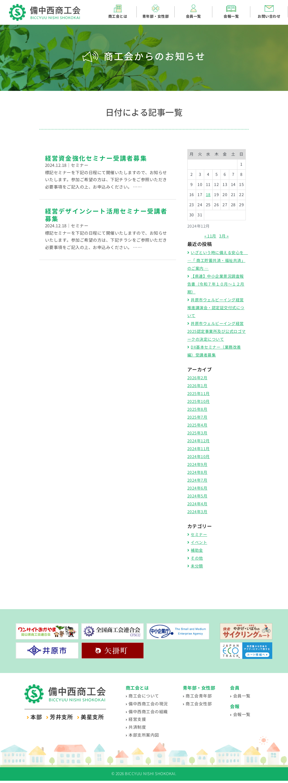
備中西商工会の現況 (149, 704)
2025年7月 (197, 417)
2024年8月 (197, 472)
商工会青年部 (202, 696)
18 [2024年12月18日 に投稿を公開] (208, 194)
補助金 (197, 550)
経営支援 (138, 720)
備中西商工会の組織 (149, 712)
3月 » (224, 236)
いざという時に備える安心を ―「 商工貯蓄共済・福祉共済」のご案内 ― (217, 260)
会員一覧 (245, 696)
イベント (199, 542)
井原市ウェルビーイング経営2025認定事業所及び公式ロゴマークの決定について (216, 331)
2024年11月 (198, 449)
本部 (36, 717)
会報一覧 (245, 714)
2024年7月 (197, 480)
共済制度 (138, 728)
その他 (197, 558)
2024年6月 (197, 488)
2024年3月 (197, 512)
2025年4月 (197, 425)
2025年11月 (198, 393)
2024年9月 (197, 464)
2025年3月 (197, 433)
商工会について (145, 696)
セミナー (199, 534)
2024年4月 (197, 504)
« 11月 (210, 236)
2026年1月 (197, 385)
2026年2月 (197, 378)
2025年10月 (198, 401)
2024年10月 (198, 456)
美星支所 (92, 717)
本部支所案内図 (145, 737)
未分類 (197, 566)
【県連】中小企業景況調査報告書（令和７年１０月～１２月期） (215, 284)
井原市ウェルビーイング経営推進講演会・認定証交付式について (215, 308)
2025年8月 (197, 409)
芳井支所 (61, 717)
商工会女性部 (202, 704)
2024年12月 (198, 441)
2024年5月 (197, 496)
